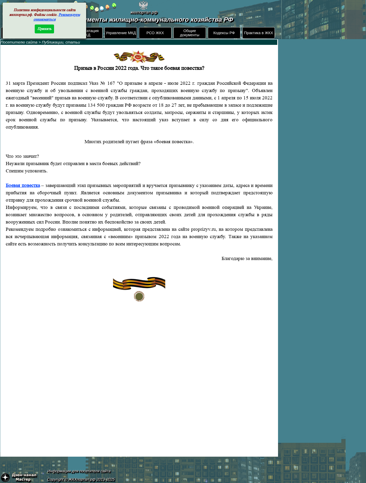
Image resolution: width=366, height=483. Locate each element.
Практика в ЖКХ (258, 33)
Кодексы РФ (224, 33)
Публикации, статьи (61, 42)
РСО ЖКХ (155, 33)
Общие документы (189, 33)
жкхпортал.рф (144, 12)
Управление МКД (120, 33)
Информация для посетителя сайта (79, 471)
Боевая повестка (23, 185)
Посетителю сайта (19, 42)
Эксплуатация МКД (86, 33)
